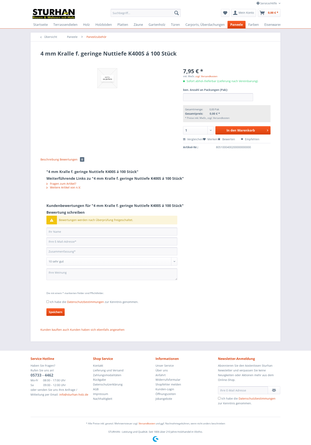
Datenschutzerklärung (108, 384)
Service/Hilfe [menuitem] (267, 3)
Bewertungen (72, 159)
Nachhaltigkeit (102, 399)
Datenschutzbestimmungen (85, 302)
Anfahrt (161, 375)
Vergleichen (193, 139)
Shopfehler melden (168, 384)
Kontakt (98, 365)
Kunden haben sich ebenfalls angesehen (97, 330)
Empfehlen (250, 139)
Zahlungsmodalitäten (107, 375)
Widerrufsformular (168, 380)
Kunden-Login (165, 389)
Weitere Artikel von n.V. (63, 187)
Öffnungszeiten (166, 394)
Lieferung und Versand (108, 370)
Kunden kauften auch (54, 330)
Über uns (162, 370)
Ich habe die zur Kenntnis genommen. (94, 302)
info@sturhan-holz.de (73, 394)
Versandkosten (147, 423)
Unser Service (165, 365)
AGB (96, 389)
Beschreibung (49, 159)
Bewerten (227, 139)
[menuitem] (146, 15)
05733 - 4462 (42, 375)
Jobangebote (164, 399)
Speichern (55, 312)
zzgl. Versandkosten (206, 76)
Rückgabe (99, 380)
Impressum (100, 394)
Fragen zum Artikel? (61, 183)
